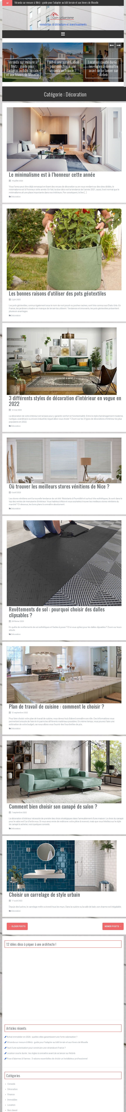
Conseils (11, 1084)
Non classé (12, 1110)
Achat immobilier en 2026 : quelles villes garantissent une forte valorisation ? (42, 1037)
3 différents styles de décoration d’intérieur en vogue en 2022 (65, 400)
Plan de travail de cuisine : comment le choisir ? (56, 706)
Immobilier (12, 1100)
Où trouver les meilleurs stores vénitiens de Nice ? (59, 486)
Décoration (16, 197)
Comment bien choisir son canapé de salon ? (53, 806)
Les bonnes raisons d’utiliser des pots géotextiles (57, 293)
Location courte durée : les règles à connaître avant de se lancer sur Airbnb (103, 68)
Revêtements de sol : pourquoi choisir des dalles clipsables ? (57, 612)
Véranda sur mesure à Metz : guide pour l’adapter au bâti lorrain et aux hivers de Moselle (56, 3)
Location (11, 1105)
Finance (11, 1094)
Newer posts (113, 926)
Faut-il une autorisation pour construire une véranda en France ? (63, 66)
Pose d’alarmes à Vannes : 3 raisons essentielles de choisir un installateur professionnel (47, 1058)
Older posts (17, 926)
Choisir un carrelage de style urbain (44, 894)
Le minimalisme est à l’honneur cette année (52, 174)
